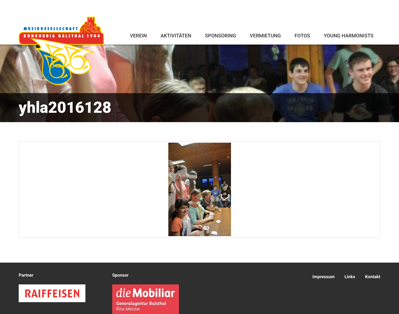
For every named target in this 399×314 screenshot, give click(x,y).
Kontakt (372, 276)
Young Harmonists (348, 36)
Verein (138, 36)
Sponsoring (220, 36)
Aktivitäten (176, 36)
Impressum (323, 276)
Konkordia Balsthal (61, 50)
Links (349, 276)
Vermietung (265, 36)
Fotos (302, 36)
